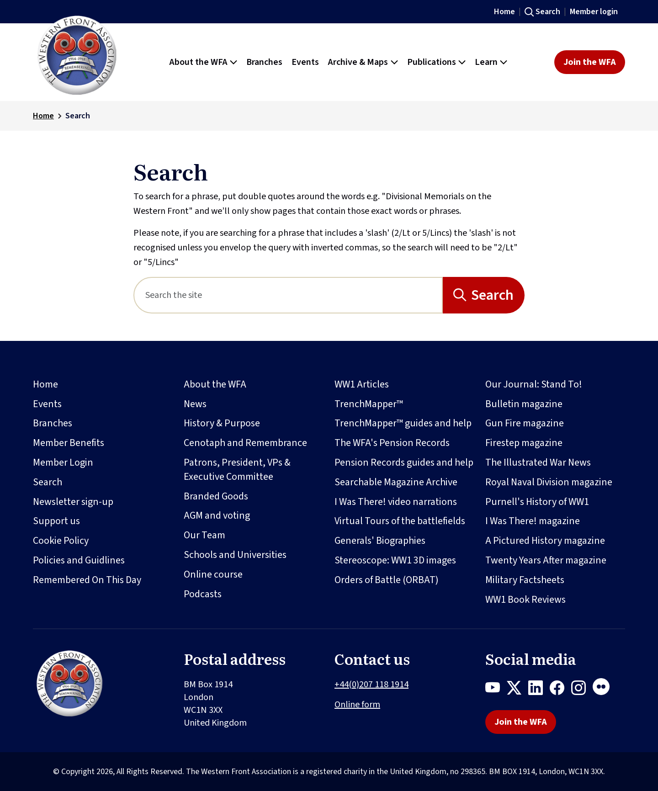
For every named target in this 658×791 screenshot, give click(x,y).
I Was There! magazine (532, 521)
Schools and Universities (235, 554)
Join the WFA (589, 62)
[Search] (288, 295)
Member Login (63, 462)
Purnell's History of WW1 (537, 501)
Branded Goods (216, 496)
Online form (357, 704)
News (195, 404)
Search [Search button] (492, 295)
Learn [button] (486, 62)
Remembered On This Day (87, 580)
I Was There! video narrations (395, 501)
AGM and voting (217, 515)
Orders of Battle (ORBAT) (386, 580)
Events (47, 404)
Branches (52, 423)
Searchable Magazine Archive (395, 482)
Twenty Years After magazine (545, 560)
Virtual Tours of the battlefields (399, 521)
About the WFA (215, 384)
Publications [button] (431, 62)
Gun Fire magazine (524, 423)
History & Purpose (222, 423)
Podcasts (203, 594)
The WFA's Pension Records (392, 442)
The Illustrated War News (538, 462)
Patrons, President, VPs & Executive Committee (237, 469)
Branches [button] (264, 62)
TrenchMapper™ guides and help (403, 423)
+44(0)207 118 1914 (371, 684)
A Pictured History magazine (545, 540)
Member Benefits (68, 442)
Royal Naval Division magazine (548, 482)
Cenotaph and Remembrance (245, 442)
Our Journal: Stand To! (533, 384)
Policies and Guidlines (79, 560)
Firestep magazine (523, 442)
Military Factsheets (524, 580)
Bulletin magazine (523, 404)
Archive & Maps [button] (358, 62)
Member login (594, 11)
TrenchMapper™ (368, 404)
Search (548, 11)
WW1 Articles (361, 384)
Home (504, 11)
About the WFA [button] (199, 62)
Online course (213, 574)
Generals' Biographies (379, 540)
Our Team (204, 535)
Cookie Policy (61, 540)
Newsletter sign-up (73, 501)
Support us (56, 521)
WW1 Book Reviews (525, 599)
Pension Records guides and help (403, 462)
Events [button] (305, 62)
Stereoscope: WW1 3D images (395, 560)
